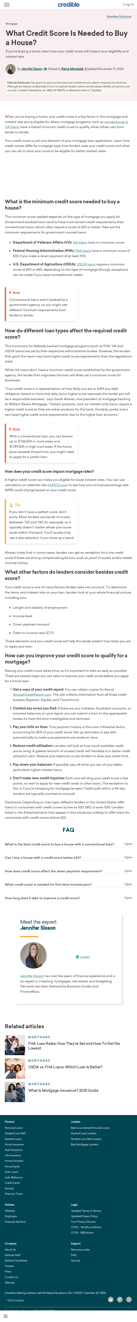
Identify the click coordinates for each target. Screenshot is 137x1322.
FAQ (73, 1255)
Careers (9, 1266)
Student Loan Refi (15, 1133)
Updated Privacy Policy (84, 1216)
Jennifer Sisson (31, 69)
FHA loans (83, 250)
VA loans (80, 242)
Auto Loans (11, 1172)
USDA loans (86, 264)
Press (8, 1271)
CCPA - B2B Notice (82, 1232)
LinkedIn (85, 957)
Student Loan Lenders (83, 1133)
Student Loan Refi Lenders (86, 1139)
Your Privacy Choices (83, 1221)
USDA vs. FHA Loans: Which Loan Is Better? (65, 1067)
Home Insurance (14, 1144)
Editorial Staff (12, 1255)
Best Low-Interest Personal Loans (90, 1128)
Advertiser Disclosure (119, 16)
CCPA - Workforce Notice (86, 1227)
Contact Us (11, 1277)
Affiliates (10, 1211)
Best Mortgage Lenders (84, 1144)
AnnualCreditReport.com (32, 694)
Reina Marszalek (72, 69)
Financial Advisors (15, 1221)
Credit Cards (12, 1183)
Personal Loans (14, 1128)
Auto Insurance (13, 1150)
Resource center (80, 1249)
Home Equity (12, 1166)
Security (75, 1260)
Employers (11, 1216)
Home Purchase (14, 1161)
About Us (10, 1249)
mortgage (11, 23)
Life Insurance (13, 1155)
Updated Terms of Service (86, 1211)
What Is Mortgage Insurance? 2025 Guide (63, 1090)
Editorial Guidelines (16, 1260)
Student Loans (13, 1139)
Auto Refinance (14, 1177)
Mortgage (39, 1037)
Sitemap (10, 1282)
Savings (9, 1188)
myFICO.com (57, 485)
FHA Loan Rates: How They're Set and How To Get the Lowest (74, 1046)
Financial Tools (13, 1194)
